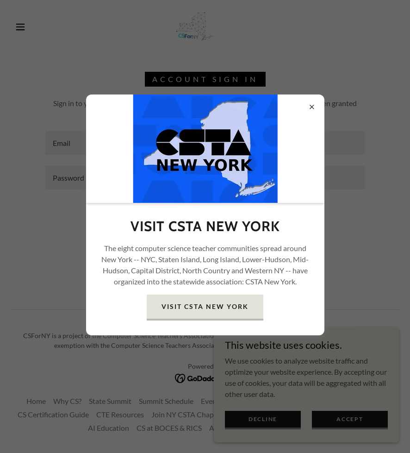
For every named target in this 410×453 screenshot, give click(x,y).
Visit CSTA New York (205, 306)
